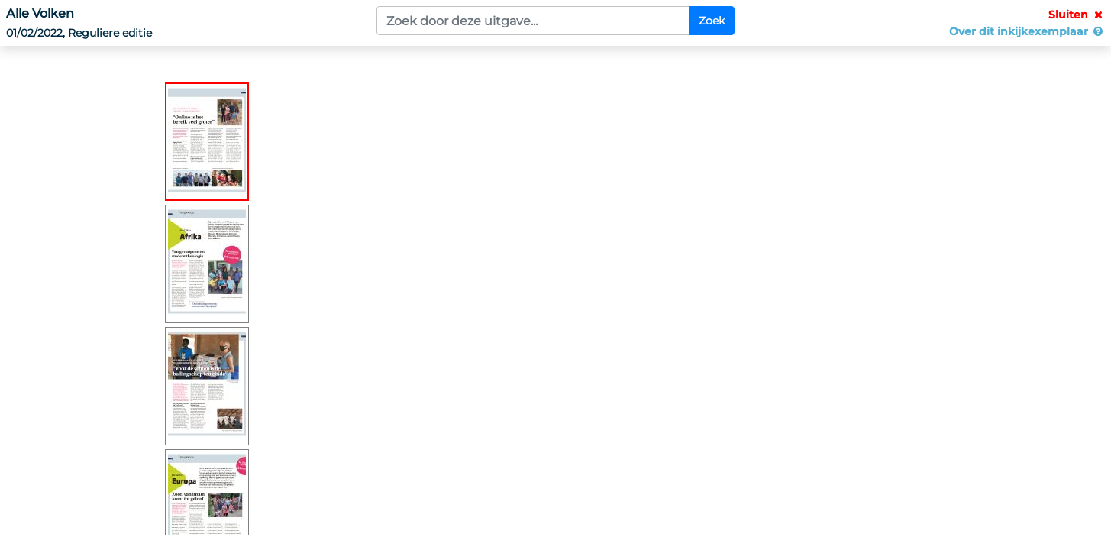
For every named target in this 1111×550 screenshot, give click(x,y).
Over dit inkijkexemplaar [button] (1027, 31)
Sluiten (1076, 14)
